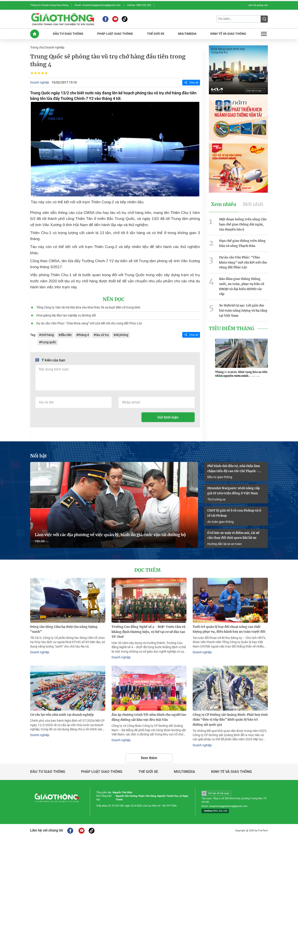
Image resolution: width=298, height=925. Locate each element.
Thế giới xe (148, 772)
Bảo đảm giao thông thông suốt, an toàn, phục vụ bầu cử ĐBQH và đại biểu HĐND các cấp (241, 286)
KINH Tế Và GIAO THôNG (228, 33)
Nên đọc (113, 299)
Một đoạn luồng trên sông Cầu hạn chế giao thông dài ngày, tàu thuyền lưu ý (243, 224)
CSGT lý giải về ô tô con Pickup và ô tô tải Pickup (234, 513)
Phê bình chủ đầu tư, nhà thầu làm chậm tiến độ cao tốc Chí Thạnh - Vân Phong (233, 469)
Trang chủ (37, 47)
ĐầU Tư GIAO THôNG (68, 33)
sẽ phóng (122, 335)
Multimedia (184, 772)
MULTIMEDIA (187, 33)
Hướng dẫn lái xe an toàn (224, 544)
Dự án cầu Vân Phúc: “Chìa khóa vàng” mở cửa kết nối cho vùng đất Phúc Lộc (89, 323)
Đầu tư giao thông (219, 477)
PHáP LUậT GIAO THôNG (115, 33)
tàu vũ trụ (102, 335)
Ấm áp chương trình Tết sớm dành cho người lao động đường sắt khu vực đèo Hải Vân (149, 717)
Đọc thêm (147, 570)
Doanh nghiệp (54, 47)
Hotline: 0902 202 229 (139, 5)
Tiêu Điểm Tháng (231, 329)
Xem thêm (149, 758)
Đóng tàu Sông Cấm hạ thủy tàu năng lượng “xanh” (64, 629)
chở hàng (47, 335)
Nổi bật (38, 456)
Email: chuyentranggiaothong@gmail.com (98, 5)
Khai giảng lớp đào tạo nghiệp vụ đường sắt (66, 315)
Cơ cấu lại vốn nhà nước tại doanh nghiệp (62, 715)
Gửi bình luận (167, 417)
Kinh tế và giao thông (231, 772)
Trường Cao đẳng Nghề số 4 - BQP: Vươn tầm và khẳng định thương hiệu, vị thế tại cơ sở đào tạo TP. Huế (148, 632)
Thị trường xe (216, 499)
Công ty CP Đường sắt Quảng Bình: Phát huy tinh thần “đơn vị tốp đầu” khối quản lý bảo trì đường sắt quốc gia (230, 720)
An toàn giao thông (220, 522)
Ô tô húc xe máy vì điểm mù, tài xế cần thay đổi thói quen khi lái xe (233, 535)
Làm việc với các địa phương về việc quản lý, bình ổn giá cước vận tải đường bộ (110, 534)
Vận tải (40, 541)
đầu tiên (66, 335)
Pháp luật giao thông (101, 772)
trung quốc (48, 342)
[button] (218, 376)
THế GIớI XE (155, 33)
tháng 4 (83, 335)
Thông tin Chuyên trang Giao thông (49, 5)
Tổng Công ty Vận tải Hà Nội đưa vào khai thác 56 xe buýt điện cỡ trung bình (88, 307)
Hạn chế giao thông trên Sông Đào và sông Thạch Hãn (242, 243)
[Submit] (264, 19)
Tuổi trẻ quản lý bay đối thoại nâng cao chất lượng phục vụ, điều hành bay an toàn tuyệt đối (229, 629)
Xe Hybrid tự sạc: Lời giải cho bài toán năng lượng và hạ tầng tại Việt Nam (243, 310)
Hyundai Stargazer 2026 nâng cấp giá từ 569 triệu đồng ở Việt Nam (233, 490)
